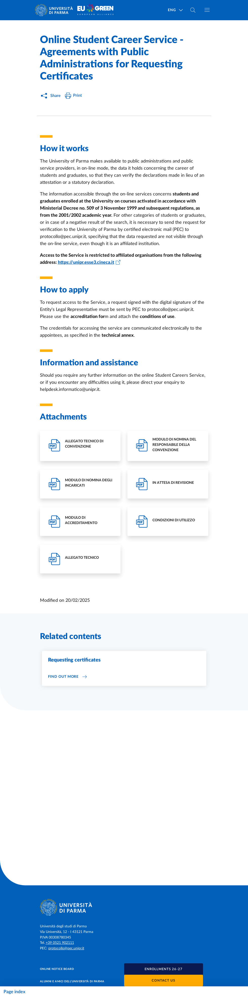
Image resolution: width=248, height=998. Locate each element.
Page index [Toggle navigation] (14, 992)
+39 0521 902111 (60, 943)
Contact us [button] (163, 980)
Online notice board (57, 969)
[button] (163, 969)
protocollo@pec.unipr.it (66, 948)
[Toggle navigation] (207, 10)
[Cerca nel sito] (192, 10)
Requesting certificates (74, 660)
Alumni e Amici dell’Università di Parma (72, 981)
